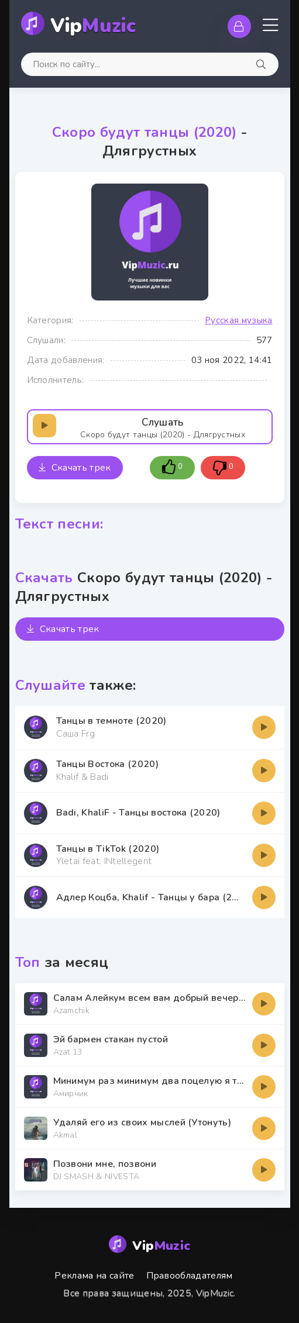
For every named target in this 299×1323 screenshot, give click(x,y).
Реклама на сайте (94, 1275)
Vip (93, 26)
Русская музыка (238, 320)
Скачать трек (75, 467)
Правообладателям (189, 1275)
